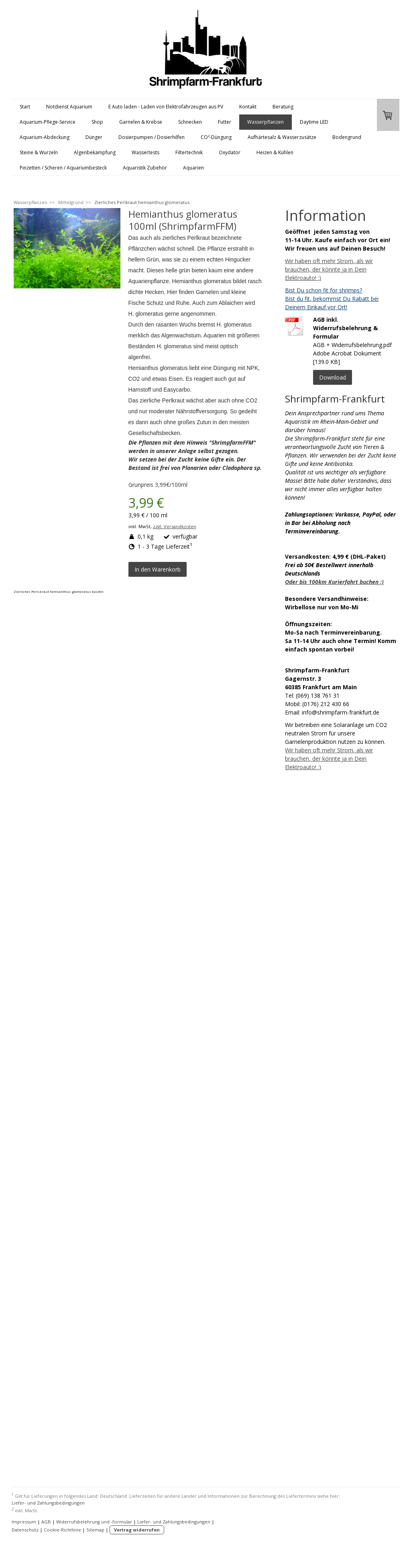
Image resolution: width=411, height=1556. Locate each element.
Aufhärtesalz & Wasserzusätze (282, 137)
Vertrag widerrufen (137, 1530)
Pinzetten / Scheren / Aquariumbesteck (63, 167)
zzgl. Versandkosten (174, 526)
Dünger (93, 137)
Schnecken (190, 121)
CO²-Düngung (216, 137)
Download (332, 377)
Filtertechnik (189, 152)
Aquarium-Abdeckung (44, 137)
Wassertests (145, 152)
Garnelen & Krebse (140, 121)
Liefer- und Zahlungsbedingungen (48, 1503)
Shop (97, 121)
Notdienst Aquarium (69, 106)
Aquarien (193, 167)
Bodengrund (346, 137)
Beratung (283, 106)
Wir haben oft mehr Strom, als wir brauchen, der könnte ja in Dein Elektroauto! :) (329, 269)
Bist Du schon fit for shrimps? (323, 290)
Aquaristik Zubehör (145, 167)
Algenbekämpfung (95, 152)
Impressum (24, 1522)
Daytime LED (314, 121)
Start (25, 106)
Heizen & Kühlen (274, 152)
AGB (46, 1522)
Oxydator (229, 152)
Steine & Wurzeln (39, 152)
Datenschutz (25, 1530)
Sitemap (95, 1530)
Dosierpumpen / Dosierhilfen (151, 137)
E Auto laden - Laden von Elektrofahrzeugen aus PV (165, 106)
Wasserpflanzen (265, 121)
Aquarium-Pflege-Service (47, 121)
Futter (224, 121)
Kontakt (247, 106)
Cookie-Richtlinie (62, 1530)
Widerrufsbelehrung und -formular (94, 1522)
